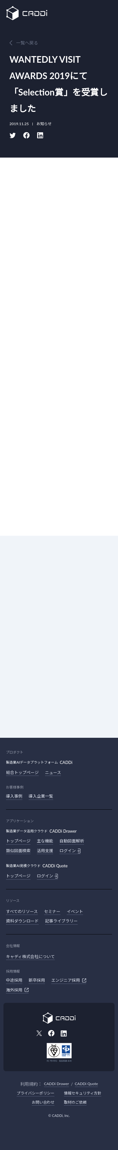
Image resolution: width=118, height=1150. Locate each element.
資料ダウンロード (22, 920)
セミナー (52, 911)
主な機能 (45, 840)
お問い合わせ (43, 1102)
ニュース (53, 772)
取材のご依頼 (75, 1102)
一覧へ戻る (27, 42)
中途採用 (14, 980)
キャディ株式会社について (30, 956)
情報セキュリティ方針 (82, 1093)
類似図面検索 (18, 850)
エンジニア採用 (68, 980)
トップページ (18, 840)
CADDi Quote (86, 1083)
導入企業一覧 (41, 796)
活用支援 (45, 850)
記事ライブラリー (61, 920)
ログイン (70, 851)
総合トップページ (22, 772)
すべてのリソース (22, 911)
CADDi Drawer (56, 1083)
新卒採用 (37, 980)
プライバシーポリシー (35, 1093)
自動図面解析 (71, 840)
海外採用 (17, 990)
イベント (75, 911)
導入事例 (14, 796)
